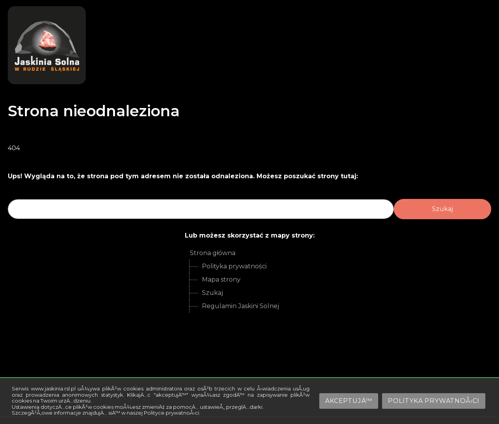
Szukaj (212, 292)
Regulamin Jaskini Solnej (240, 306)
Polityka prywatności (234, 266)
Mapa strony (221, 279)
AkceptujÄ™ (348, 400)
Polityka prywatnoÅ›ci (434, 400)
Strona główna (212, 253)
